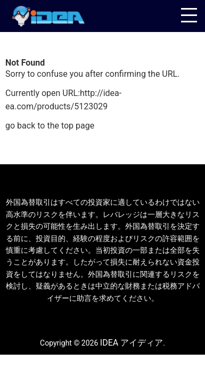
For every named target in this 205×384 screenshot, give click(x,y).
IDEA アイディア (131, 343)
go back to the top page (49, 126)
